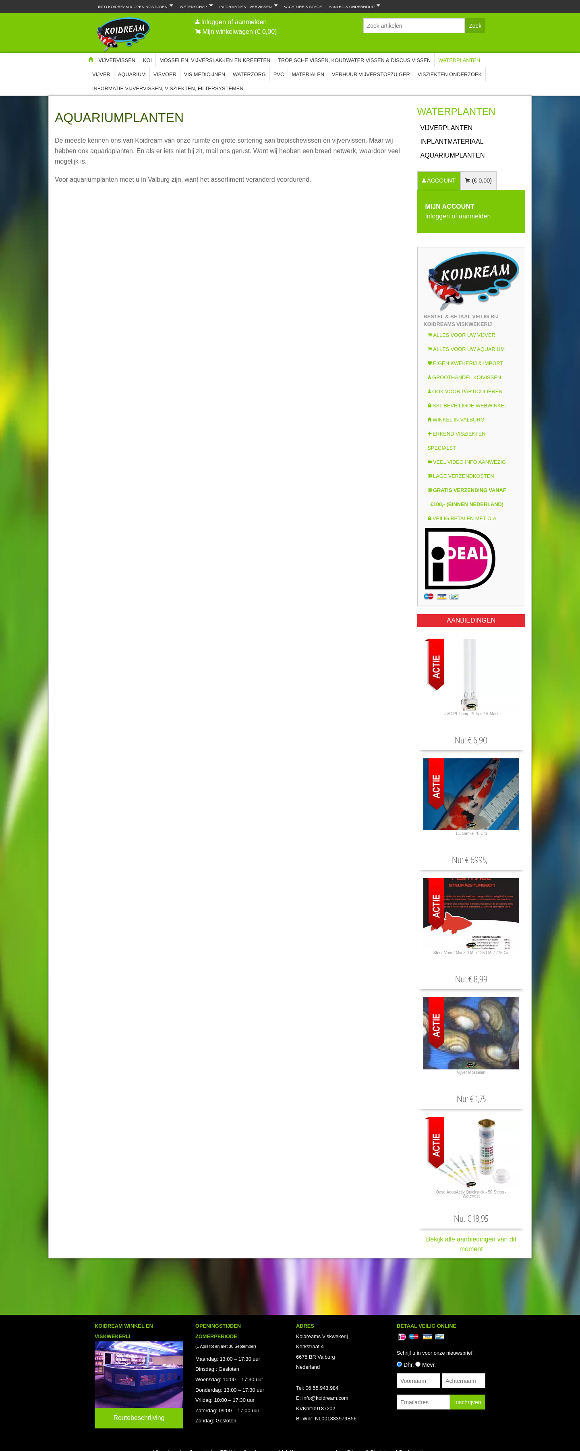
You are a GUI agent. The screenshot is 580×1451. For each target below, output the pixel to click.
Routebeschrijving (138, 1417)
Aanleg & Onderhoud (352, 6)
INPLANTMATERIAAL (452, 141)
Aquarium (132, 74)
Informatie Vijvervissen (247, 6)
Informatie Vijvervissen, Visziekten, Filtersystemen (167, 88)
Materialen (308, 74)
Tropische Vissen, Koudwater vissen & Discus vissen (354, 60)
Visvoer (164, 74)
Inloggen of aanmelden (234, 22)
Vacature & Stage (303, 6)
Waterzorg (249, 74)
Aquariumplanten (452, 155)
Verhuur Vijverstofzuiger (371, 74)
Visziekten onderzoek (450, 74)
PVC (278, 74)
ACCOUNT (441, 180)
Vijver (101, 74)
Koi (147, 60)
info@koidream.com (325, 1398)
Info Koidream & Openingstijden (134, 6)
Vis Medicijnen (204, 74)
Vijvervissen (116, 60)
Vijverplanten (446, 128)
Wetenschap (194, 6)
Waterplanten (459, 60)
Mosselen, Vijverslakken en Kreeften (215, 60)
